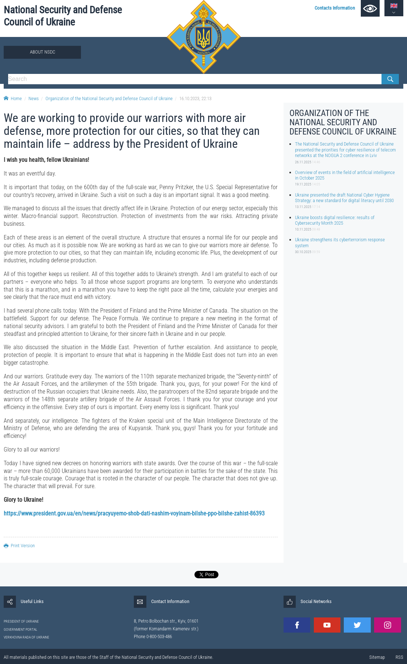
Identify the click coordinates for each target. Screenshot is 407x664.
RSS (399, 657)
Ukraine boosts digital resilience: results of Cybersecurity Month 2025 (334, 220)
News (33, 98)
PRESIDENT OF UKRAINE (21, 621)
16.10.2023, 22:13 (195, 98)
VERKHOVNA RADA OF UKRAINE (26, 637)
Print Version (19, 545)
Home (13, 98)
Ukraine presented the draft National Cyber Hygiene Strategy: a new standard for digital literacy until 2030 (344, 197)
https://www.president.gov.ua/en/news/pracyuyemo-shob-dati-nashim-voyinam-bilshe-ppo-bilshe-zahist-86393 (134, 513)
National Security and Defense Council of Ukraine (63, 16)
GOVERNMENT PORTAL (20, 629)
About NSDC (42, 52)
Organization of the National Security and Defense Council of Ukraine (109, 98)
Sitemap (377, 657)
